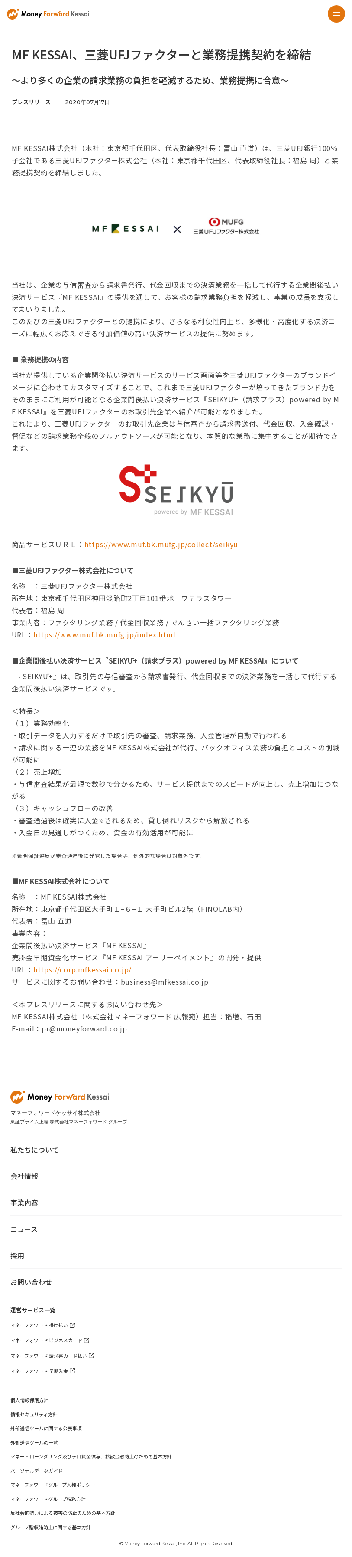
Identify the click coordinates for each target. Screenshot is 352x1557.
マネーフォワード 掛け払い (39, 1324)
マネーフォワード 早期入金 (39, 1370)
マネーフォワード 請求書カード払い (48, 1355)
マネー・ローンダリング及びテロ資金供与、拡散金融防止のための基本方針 (91, 1456)
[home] (48, 14)
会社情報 (24, 1176)
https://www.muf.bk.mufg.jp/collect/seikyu (161, 544)
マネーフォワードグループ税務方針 (48, 1498)
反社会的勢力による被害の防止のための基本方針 (62, 1512)
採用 (17, 1255)
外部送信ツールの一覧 (34, 1442)
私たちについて (34, 1149)
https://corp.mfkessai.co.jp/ (82, 969)
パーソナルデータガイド (36, 1470)
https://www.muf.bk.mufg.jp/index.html (104, 634)
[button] (336, 14)
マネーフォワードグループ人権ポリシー (52, 1484)
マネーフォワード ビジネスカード (46, 1340)
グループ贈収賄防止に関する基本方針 (50, 1527)
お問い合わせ (31, 1282)
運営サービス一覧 (32, 1310)
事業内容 (24, 1202)
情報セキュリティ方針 (34, 1414)
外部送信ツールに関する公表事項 (46, 1428)
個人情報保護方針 (29, 1399)
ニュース (24, 1229)
